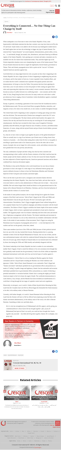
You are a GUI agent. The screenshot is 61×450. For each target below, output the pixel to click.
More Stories (19, 369)
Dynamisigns (37, 448)
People (43, 441)
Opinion (32, 436)
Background (38, 438)
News (23, 431)
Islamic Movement (11, 438)
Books (24, 441)
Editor (16, 402)
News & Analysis (40, 436)
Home (11, 431)
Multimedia (37, 441)
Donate (42, 431)
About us (49, 431)
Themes (50, 441)
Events (30, 441)
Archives (17, 431)
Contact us (56, 431)
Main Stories (18, 436)
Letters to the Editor (49, 438)
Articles (18, 441)
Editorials (25, 436)
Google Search (31, 433)
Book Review (21, 438)
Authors (29, 431)
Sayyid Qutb (44, 402)
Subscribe (35, 431)
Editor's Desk (30, 438)
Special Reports (50, 436)
